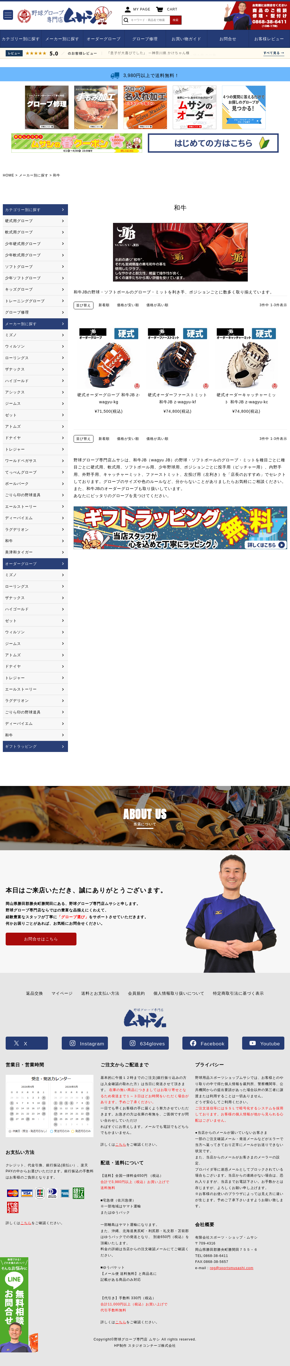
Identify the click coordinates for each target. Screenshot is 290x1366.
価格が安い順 (128, 305)
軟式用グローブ (19, 232)
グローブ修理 (145, 39)
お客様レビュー (269, 39)
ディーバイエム (19, 518)
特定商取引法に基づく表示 (238, 993)
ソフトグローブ (19, 267)
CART (172, 9)
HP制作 (145, 1346)
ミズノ (11, 335)
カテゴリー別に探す (21, 39)
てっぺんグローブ (21, 472)
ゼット (11, 415)
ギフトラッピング (21, 746)
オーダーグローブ (104, 39)
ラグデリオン (17, 529)
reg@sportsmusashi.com (231, 1268)
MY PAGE (142, 9)
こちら (25, 1223)
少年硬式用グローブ (23, 244)
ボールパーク (17, 483)
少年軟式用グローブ (23, 255)
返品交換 (34, 993)
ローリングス (17, 358)
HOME (8, 175)
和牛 (9, 541)
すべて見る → (273, 52)
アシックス (15, 392)
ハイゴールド (17, 381)
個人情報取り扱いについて (178, 993)
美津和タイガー (19, 552)
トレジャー (15, 449)
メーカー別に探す (62, 39)
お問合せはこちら (41, 939)
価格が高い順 (157, 305)
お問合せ (227, 39)
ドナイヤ (13, 438)
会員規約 (136, 993)
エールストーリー (21, 506)
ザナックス (15, 369)
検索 (175, 20)
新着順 (104, 305)
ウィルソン (15, 346)
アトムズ (13, 426)
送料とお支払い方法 (100, 993)
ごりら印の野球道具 (23, 495)
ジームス (13, 403)
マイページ (62, 993)
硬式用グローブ (19, 221)
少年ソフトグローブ (23, 278)
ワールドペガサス (21, 461)
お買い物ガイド (186, 39)
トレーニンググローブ (25, 301)
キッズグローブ (19, 289)
